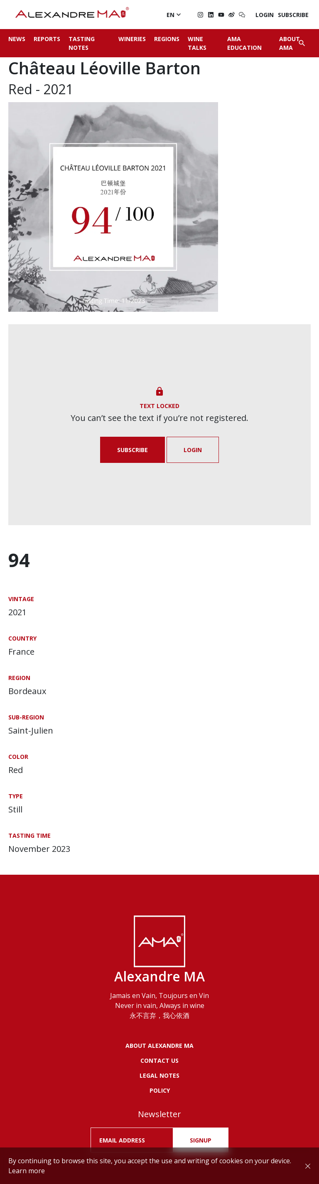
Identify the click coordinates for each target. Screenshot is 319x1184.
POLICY (160, 1090)
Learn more (26, 1170)
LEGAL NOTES (159, 1075)
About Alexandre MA (159, 1045)
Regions (166, 39)
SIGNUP (200, 1140)
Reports (47, 39)
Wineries (132, 39)
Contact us (159, 1060)
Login (264, 15)
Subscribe (293, 15)
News (16, 39)
